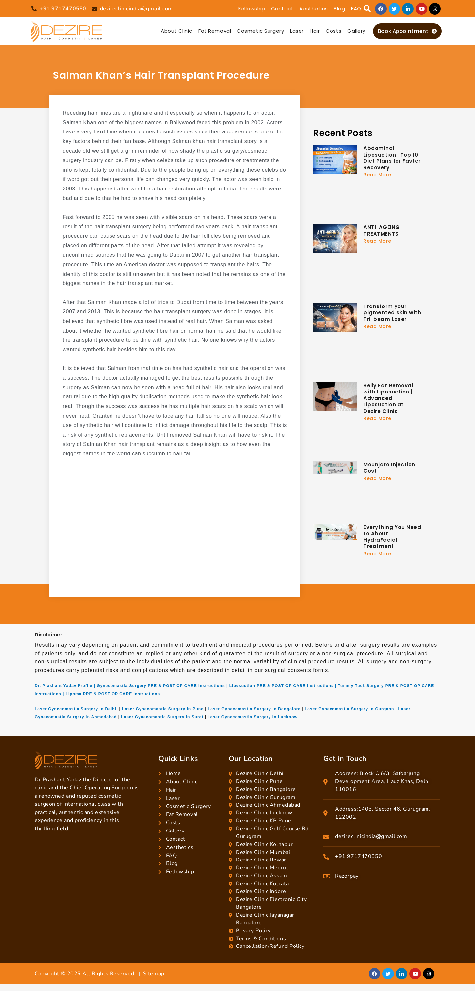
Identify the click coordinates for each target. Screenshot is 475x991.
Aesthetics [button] (313, 8)
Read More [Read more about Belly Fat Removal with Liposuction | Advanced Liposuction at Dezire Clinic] (377, 418)
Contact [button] (282, 8)
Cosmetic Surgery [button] (260, 30)
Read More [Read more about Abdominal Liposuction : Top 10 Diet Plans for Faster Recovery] (377, 174)
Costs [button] (333, 30)
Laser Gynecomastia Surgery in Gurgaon (349, 709)
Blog (339, 8)
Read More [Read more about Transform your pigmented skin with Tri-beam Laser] (377, 326)
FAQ (356, 8)
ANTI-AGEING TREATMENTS (382, 230)
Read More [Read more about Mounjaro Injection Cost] (377, 478)
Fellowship (251, 8)
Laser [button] (297, 30)
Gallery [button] (356, 30)
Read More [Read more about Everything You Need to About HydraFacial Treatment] (377, 553)
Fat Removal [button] (214, 30)
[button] (367, 8)
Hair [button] (315, 30)
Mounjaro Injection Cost (389, 468)
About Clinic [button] (176, 30)
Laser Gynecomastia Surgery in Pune (163, 709)
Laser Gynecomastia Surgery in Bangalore (254, 709)
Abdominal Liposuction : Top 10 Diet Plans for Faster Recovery (392, 158)
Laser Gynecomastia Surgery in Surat (162, 717)
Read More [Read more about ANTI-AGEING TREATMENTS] (377, 241)
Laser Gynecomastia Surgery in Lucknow (252, 717)
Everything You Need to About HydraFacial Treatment (392, 537)
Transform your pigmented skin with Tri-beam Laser (392, 313)
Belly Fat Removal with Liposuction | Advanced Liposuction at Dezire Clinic (388, 398)
